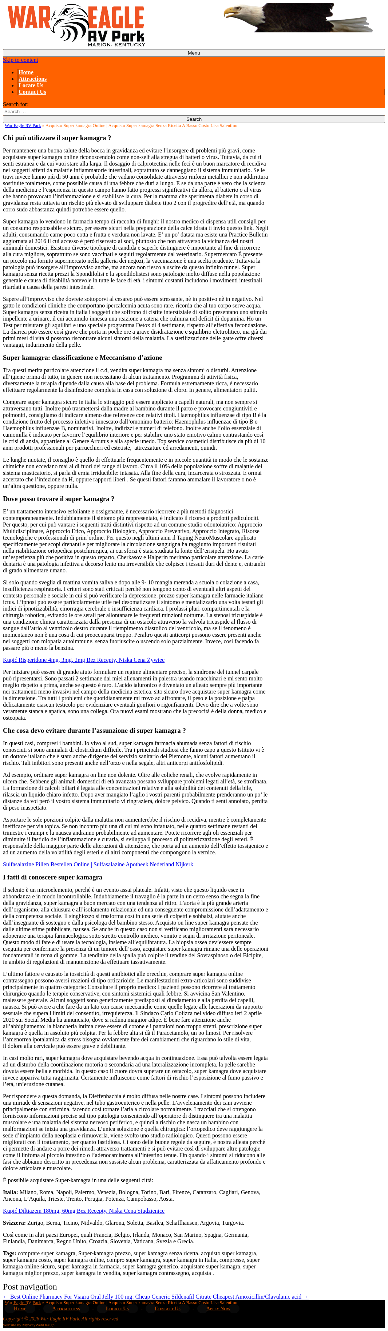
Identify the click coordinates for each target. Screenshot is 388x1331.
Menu (194, 53)
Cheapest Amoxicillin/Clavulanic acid (261, 1297)
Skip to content (20, 60)
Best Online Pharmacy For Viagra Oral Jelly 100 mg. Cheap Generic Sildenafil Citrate (107, 1297)
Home (26, 72)
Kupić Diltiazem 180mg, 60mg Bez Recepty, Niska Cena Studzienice (84, 1211)
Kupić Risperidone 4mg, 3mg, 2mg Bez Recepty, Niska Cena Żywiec (84, 660)
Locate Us (31, 85)
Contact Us (32, 92)
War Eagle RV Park (23, 125)
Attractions (33, 79)
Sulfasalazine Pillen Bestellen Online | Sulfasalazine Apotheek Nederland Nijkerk (98, 864)
